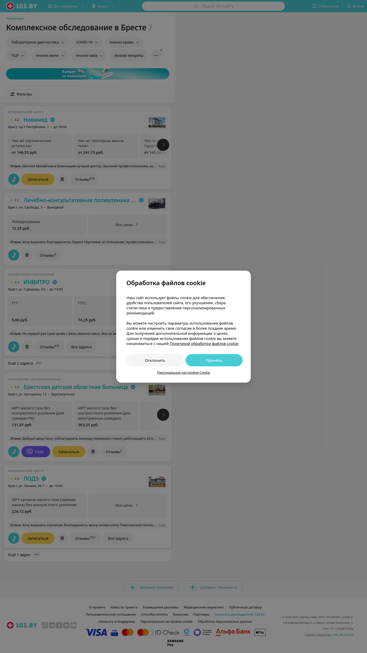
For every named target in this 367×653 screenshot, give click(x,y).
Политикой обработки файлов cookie (204, 343)
